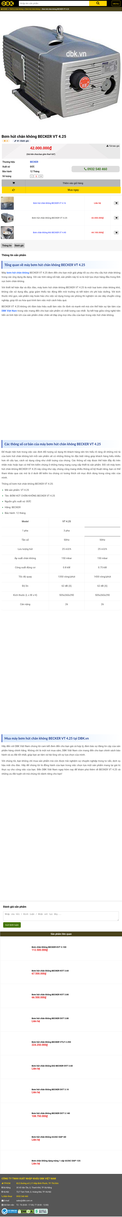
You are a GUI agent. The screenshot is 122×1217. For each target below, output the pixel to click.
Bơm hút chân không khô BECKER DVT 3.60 (52, 1067)
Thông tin (7, 245)
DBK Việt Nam (9, 310)
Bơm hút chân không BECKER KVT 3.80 (50, 996)
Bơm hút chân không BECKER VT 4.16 (49, 203)
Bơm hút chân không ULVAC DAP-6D (49, 1138)
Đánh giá (19, 245)
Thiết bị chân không (16, 9)
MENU (116, 4)
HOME (4, 9)
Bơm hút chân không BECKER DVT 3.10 (50, 1091)
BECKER (34, 162)
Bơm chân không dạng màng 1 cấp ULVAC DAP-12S (56, 1162)
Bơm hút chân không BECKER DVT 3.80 (50, 1020)
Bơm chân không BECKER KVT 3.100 (49, 948)
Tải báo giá (112, 146)
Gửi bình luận (12, 926)
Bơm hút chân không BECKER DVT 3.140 (51, 1115)
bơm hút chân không (18, 272)
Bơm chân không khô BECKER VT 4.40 (49, 232)
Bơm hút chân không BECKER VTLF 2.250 (51, 1043)
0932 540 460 (95, 169)
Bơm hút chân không (32, 9)
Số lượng (6, 176)
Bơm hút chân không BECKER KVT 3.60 (50, 972)
